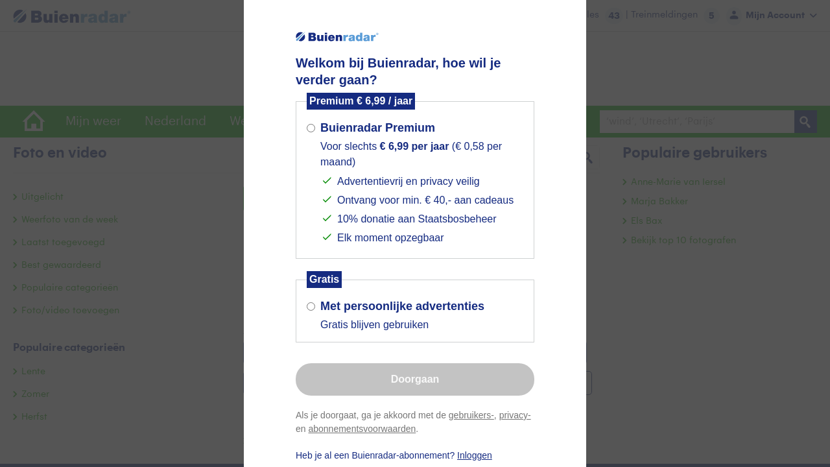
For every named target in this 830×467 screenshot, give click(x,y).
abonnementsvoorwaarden (362, 429)
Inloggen (474, 455)
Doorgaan (415, 379)
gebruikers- (471, 415)
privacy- (515, 415)
